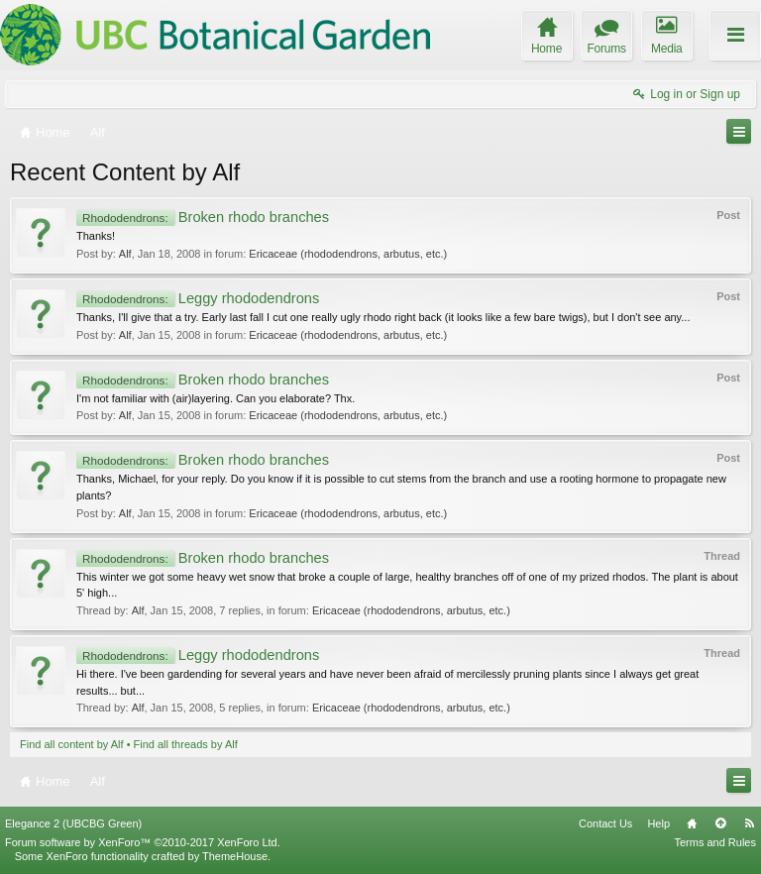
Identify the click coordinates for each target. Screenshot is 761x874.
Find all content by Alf (72, 744)
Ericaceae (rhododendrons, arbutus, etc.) (348, 254)
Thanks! (95, 236)
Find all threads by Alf (186, 744)
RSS (749, 823)
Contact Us (605, 823)
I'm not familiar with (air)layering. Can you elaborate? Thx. (215, 398)
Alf (125, 254)
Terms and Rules (715, 842)
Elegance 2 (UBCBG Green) (73, 823)
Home (692, 823)
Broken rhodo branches (202, 217)
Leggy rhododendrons (197, 298)
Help (658, 823)
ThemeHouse (235, 856)
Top (720, 823)
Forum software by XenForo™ (142, 842)
